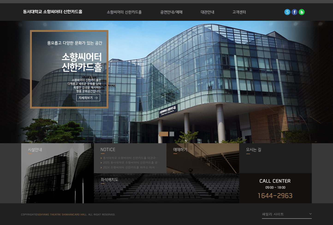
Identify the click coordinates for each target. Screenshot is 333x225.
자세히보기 (88, 97)
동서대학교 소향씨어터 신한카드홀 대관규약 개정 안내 (136, 158)
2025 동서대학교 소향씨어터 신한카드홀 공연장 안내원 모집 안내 (143, 162)
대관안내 (207, 12)
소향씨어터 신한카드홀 (52, 12)
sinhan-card (287, 12)
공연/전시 (171, 12)
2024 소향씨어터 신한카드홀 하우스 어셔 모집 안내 (134, 167)
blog (302, 12)
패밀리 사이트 (273, 214)
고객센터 (239, 12)
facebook (294, 12)
